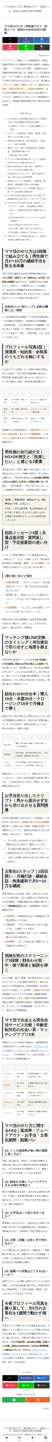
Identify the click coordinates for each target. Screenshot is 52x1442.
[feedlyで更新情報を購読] (14, 1399)
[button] (42, 47)
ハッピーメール (21, 1050)
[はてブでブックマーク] (42, 40)
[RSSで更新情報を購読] (38, 1399)
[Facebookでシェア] (26, 40)
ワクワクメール (40, 1046)
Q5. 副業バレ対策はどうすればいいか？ (27, 232)
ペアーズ (7, 1113)
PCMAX (8, 1050)
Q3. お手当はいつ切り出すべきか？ (25, 225)
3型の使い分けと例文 (19, 155)
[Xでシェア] (10, 40)
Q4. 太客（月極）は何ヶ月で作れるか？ (27, 228)
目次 (22, 113)
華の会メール (37, 1050)
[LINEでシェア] (26, 47)
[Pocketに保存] (10, 47)
